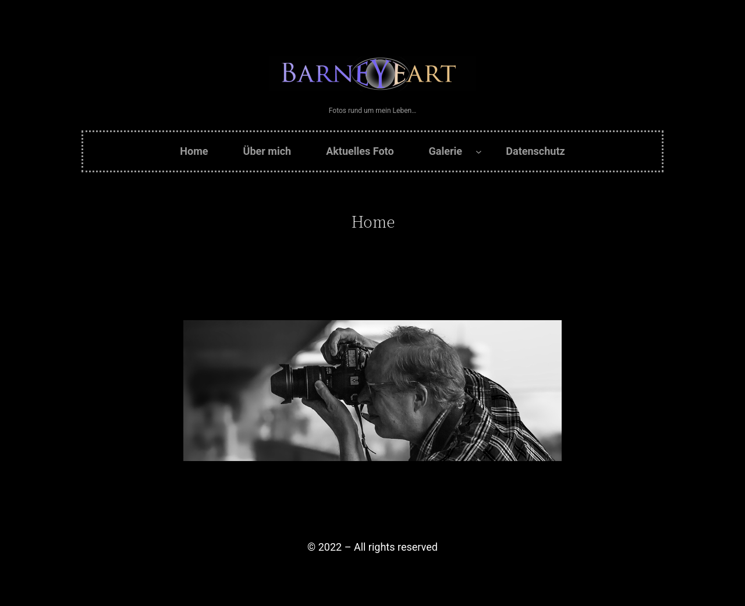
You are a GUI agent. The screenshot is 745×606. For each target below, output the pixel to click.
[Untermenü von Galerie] (479, 151)
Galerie (445, 151)
